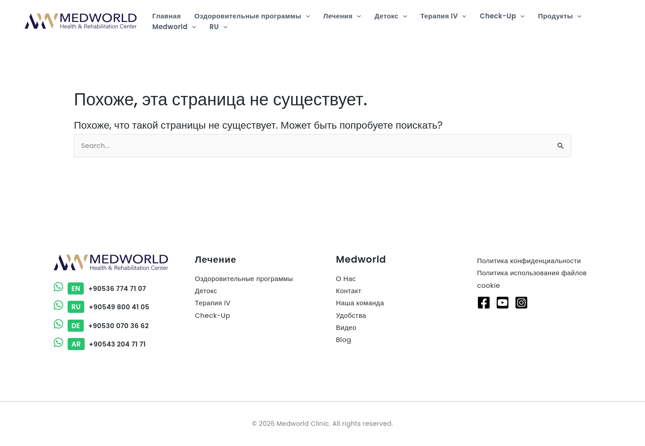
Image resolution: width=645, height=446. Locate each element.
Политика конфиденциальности (529, 261)
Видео (346, 327)
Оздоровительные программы (244, 279)
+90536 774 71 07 (101, 289)
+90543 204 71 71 (100, 344)
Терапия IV (213, 303)
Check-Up (212, 315)
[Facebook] (483, 302)
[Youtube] (502, 302)
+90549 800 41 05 (102, 307)
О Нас (346, 279)
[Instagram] (521, 302)
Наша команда (360, 303)
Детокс (206, 291)
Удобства (351, 315)
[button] (305, 16)
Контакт (348, 291)
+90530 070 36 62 (102, 325)
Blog (343, 339)
